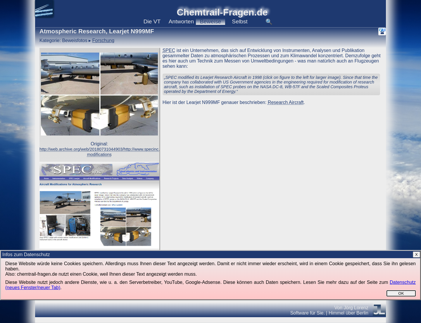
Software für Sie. (307, 312)
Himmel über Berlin (348, 312)
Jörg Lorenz (356, 307)
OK (401, 293)
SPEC (169, 50)
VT (152, 21)
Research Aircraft (286, 102)
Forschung (103, 40)
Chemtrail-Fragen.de (222, 12)
